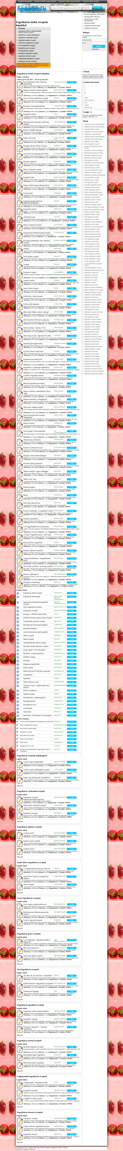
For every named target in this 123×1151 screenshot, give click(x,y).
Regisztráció (95, 49)
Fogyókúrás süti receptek (91, 351)
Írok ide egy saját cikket (41, 79)
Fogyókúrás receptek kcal (91, 297)
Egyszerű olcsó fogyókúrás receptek (94, 209)
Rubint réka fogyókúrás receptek (93, 192)
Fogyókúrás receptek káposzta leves (94, 270)
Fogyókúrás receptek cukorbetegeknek (94, 175)
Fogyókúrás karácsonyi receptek (93, 336)
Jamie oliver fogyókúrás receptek (28, 43)
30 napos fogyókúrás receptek (92, 258)
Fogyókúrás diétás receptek (91, 1)
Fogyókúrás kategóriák (25, 1)
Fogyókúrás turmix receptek (92, 231)
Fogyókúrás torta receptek (91, 202)
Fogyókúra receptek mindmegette (93, 287)
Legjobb (86, 105)
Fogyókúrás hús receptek (91, 285)
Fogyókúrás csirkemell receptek (28, 37)
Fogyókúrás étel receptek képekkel (93, 131)
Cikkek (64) (20, 32)
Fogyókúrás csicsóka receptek (92, 366)
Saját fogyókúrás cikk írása (92, 16)
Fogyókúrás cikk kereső (91, 28)
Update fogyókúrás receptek (92, 165)
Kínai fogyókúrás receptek (91, 317)
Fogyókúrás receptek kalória (92, 304)
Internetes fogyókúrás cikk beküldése (94, 14)
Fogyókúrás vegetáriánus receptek (93, 312)
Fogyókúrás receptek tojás (91, 314)
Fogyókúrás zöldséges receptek (92, 204)
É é (85, 92)
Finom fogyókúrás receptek (91, 144)
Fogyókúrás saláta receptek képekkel (94, 136)
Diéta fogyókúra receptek (91, 160)
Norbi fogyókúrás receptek (91, 251)
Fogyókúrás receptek (90, 282)
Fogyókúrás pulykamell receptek (93, 346)
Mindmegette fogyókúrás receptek (93, 153)
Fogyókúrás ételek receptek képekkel (45, 1)
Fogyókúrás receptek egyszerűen (93, 222)
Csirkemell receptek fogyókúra (92, 294)
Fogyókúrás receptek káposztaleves (94, 226)
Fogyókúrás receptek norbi (91, 249)
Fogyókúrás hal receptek (91, 277)
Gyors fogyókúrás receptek (26, 45)
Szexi (85, 102)
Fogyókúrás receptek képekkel (92, 134)
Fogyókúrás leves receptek (91, 224)
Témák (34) (26, 32)
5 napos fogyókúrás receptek (92, 261)
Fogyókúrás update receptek (27, 40)
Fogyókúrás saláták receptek (92, 214)
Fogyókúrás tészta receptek (91, 219)
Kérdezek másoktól (89, 23)
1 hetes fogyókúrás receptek (92, 246)
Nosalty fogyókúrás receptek (92, 190)
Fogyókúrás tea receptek (91, 280)
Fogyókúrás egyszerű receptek (92, 236)
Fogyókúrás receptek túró (91, 334)
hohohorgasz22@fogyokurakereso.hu (26, 66)
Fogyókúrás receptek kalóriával (93, 322)
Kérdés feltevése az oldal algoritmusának (91, 19)
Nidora (86, 97)
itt (91, 78)
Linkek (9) (31, 32)
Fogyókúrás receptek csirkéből (92, 319)
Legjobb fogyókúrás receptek (92, 349)
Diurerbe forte (88, 107)
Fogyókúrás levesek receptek (92, 326)
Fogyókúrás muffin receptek (92, 324)
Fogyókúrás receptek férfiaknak (93, 339)
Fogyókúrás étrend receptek (27, 56)
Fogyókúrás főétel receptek (91, 363)
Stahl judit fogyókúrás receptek (92, 267)
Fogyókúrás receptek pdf (91, 275)
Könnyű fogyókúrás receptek (92, 229)
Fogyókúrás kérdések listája (92, 25)
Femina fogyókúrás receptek (92, 212)
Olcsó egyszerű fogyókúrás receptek (94, 207)
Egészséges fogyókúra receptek (92, 292)
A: (85, 88)
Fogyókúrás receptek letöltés (92, 329)
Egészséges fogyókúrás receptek (93, 155)
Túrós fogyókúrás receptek (91, 331)
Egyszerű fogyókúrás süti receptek (93, 290)
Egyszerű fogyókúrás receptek (92, 234)
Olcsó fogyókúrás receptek (91, 239)
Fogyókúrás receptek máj (91, 272)
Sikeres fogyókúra (89, 100)
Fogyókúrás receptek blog (91, 241)
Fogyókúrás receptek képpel (92, 197)
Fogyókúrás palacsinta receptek (93, 302)
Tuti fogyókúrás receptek (26, 51)
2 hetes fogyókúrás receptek (92, 244)
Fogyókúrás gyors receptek (26, 48)
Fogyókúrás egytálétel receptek (27, 53)
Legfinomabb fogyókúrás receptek (29, 58)
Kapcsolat (32, 1149)
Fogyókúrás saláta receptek (91, 361)
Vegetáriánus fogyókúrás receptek (93, 373)
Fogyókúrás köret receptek (91, 354)
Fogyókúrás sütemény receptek (92, 172)
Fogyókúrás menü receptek (91, 344)
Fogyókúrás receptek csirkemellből (94, 371)
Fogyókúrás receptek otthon (92, 307)
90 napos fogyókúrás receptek (92, 256)
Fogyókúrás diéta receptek (91, 141)
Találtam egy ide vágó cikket (25, 79)
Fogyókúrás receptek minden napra (94, 162)
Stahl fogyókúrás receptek (91, 217)
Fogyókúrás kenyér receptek (92, 358)
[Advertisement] (47, 17)
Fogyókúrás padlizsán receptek (92, 299)
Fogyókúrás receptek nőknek (92, 356)
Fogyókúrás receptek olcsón (92, 341)
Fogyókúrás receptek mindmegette (29, 35)
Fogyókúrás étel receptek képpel (93, 139)
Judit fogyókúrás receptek (91, 309)
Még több (20, 786)
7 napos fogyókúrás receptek (92, 254)
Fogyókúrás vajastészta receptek (93, 368)
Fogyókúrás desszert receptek (27, 61)
